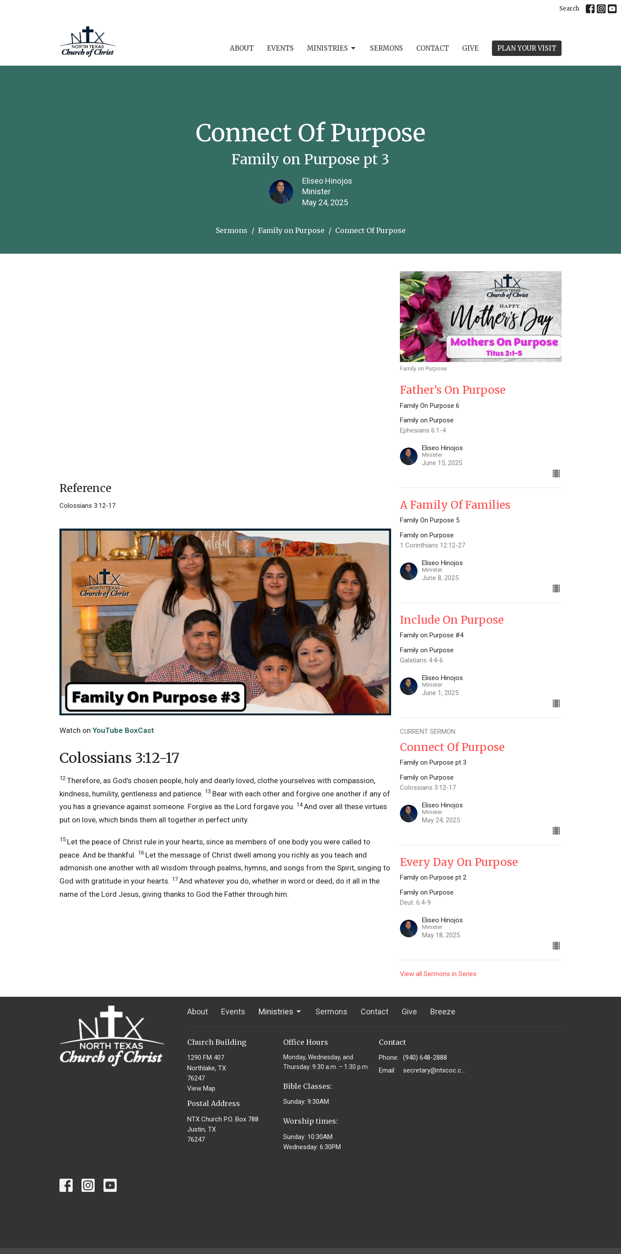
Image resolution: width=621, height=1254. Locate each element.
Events (280, 48)
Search (569, 8)
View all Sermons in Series (438, 974)
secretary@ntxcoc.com (434, 1070)
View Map (201, 1088)
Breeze (442, 1011)
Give (470, 48)
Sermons (386, 48)
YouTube (107, 730)
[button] (225, 758)
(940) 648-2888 (425, 1058)
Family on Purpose (291, 230)
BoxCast (139, 730)
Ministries (332, 48)
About (242, 48)
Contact (432, 48)
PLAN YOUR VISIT (526, 48)
